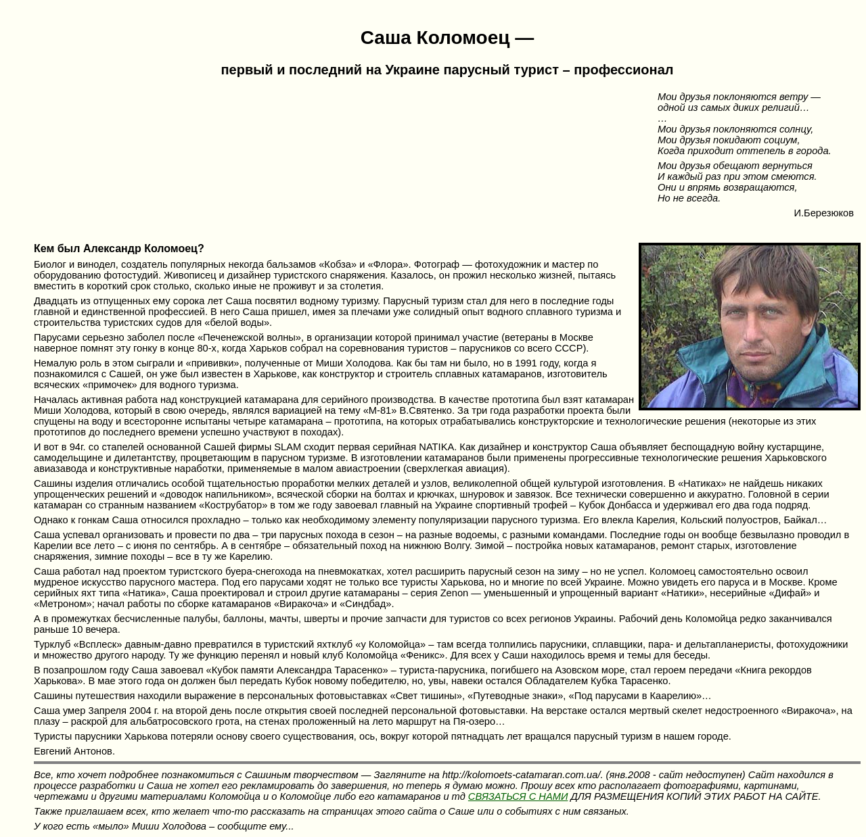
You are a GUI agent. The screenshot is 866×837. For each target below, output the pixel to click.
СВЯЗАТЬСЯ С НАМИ (518, 796)
